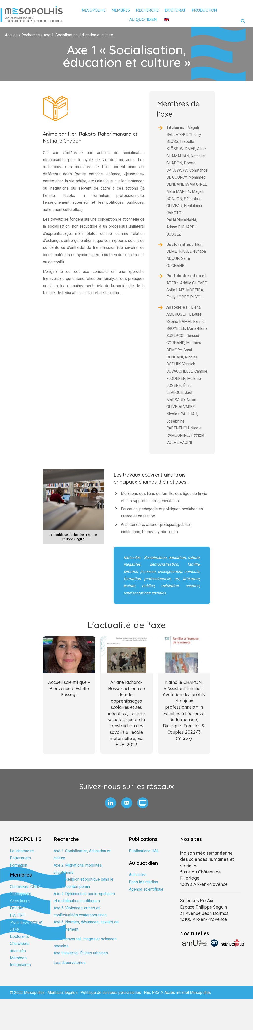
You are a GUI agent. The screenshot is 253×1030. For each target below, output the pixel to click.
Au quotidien (143, 19)
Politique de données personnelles (110, 992)
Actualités (137, 875)
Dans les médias (143, 882)
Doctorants (19, 936)
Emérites (17, 908)
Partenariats (20, 858)
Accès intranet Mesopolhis (187, 992)
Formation (18, 865)
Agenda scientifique (146, 889)
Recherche (147, 10)
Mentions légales (62, 992)
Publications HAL (144, 851)
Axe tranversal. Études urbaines (81, 953)
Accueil (11, 35)
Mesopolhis (93, 10)
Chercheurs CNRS (25, 886)
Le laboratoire (22, 851)
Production (204, 10)
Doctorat (175, 10)
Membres (121, 10)
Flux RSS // (154, 992)
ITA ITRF (17, 915)
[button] (110, 802)
